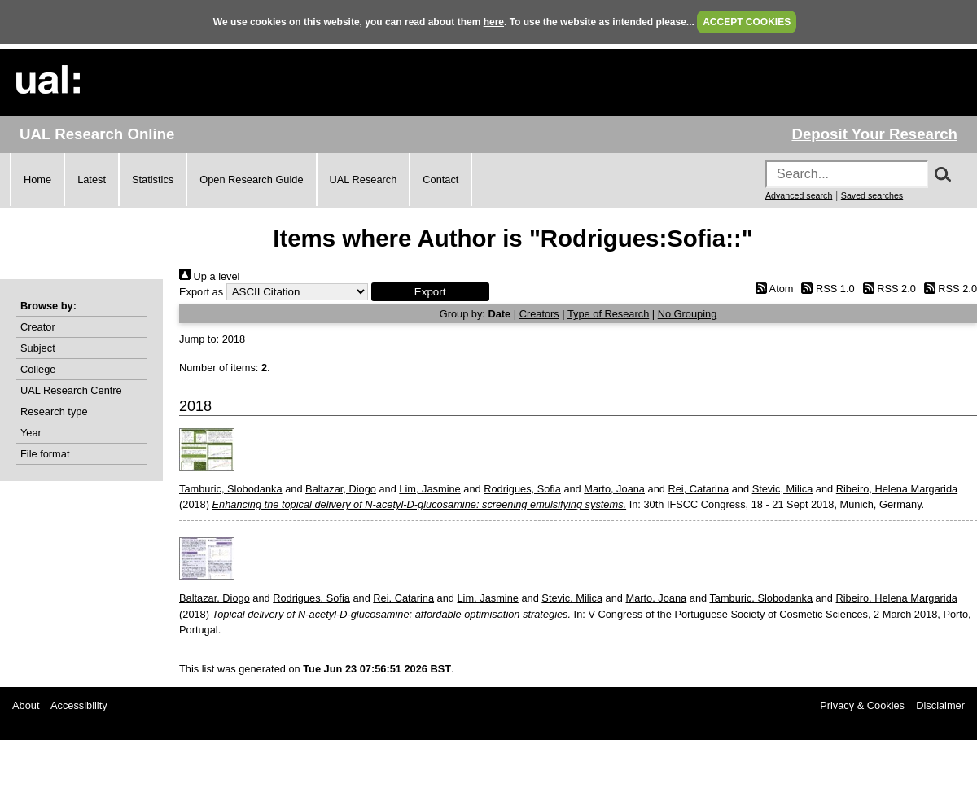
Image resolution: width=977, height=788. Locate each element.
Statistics (152, 179)
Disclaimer (940, 705)
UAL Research (363, 179)
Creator (37, 327)
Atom (771, 288)
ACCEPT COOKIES (747, 22)
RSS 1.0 (825, 288)
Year (31, 433)
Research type (54, 411)
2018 (233, 339)
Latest (91, 179)
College (37, 369)
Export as (201, 292)
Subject (37, 348)
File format (44, 454)
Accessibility (78, 705)
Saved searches (872, 195)
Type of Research (608, 314)
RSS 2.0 (886, 288)
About (25, 705)
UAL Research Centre (71, 390)
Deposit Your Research (874, 133)
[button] (430, 291)
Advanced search (798, 195)
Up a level (209, 276)
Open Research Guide (251, 179)
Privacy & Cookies (862, 705)
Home (37, 179)
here (494, 22)
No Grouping (687, 314)
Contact (440, 179)
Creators (539, 314)
